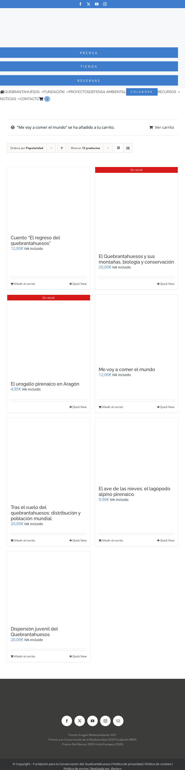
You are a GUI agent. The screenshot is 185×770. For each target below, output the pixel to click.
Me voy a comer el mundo (127, 369)
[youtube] (96, 4)
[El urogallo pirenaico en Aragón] (48, 336)
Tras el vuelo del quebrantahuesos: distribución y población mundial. (45, 513)
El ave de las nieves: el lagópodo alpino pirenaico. (134, 491)
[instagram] (105, 4)
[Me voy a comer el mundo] (136, 328)
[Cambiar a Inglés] (52, 99)
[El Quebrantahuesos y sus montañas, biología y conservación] (136, 208)
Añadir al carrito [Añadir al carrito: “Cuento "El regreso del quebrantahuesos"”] (24, 284)
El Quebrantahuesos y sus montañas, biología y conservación (136, 259)
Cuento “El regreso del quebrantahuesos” (35, 240)
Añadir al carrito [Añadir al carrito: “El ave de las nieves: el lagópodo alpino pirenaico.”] (112, 540)
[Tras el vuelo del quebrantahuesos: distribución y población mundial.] (48, 459)
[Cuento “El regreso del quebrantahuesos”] (48, 198)
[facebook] (80, 4)
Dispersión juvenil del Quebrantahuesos (34, 631)
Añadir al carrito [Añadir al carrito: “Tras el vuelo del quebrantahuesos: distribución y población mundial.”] (24, 540)
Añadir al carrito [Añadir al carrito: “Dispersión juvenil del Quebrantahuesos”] (24, 656)
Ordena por (26, 148)
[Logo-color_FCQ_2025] (92, 12)
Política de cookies (158, 764)
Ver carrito (164, 127)
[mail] (118, 721)
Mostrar (85, 148)
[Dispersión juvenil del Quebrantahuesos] (48, 586)
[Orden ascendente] (61, 148)
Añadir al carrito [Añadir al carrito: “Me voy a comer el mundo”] (112, 407)
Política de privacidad (127, 764)
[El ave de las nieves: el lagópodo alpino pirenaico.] (136, 449)
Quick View (80, 284)
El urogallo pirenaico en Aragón (45, 384)
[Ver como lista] (127, 148)
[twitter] (88, 4)
